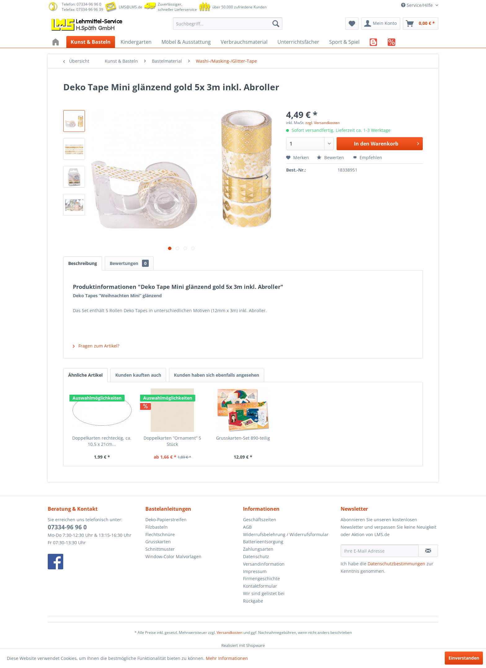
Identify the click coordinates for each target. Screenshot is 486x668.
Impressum (255, 571)
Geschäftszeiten (259, 519)
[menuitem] (227, 23)
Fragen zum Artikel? (96, 346)
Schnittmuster (160, 549)
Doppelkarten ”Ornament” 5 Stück (172, 441)
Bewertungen (129, 263)
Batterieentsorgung (263, 542)
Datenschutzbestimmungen (396, 564)
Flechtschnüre (160, 534)
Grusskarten (158, 542)
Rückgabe (253, 601)
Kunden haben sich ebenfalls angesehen (216, 375)
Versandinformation (264, 564)
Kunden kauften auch (138, 375)
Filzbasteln (156, 527)
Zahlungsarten (258, 549)
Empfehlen (367, 157)
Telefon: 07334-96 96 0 (81, 4)
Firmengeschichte (261, 578)
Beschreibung (82, 263)
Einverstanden (463, 658)
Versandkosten (229, 632)
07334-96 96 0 (67, 527)
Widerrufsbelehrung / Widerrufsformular (286, 534)
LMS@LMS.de (130, 7)
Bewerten (331, 157)
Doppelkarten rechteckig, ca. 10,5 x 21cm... (101, 441)
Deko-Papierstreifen (166, 519)
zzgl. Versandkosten (322, 122)
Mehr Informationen (227, 658)
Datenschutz (256, 556)
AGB (247, 527)
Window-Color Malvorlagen (173, 556)
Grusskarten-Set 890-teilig (243, 438)
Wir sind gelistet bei (264, 593)
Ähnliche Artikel (85, 375)
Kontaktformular (260, 586)
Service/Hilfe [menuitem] (417, 5)
